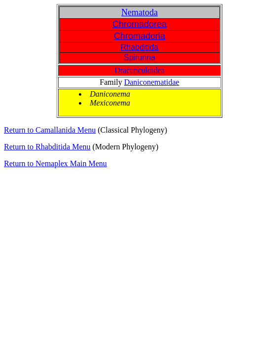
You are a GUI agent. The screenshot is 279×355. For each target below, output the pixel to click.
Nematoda (139, 12)
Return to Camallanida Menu (50, 130)
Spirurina (139, 57)
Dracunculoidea (139, 70)
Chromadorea (139, 24)
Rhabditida (140, 47)
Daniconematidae (151, 82)
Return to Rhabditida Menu (47, 146)
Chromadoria (139, 36)
